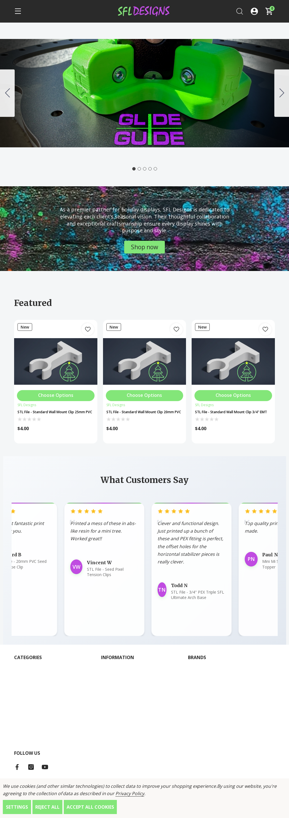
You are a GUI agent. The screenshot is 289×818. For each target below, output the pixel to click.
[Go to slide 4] (150, 168)
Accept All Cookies (90, 807)
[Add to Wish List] (88, 329)
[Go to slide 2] (281, 93)
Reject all (47, 807)
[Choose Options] (56, 394)
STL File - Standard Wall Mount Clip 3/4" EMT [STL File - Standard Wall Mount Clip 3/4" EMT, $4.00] (230, 415)
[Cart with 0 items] (268, 11)
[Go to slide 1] (133, 168)
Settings (17, 807)
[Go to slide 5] (7, 93)
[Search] (239, 11)
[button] (144, 247)
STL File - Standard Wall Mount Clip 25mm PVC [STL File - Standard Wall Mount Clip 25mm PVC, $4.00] (52, 415)
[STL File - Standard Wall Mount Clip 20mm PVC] (144, 361)
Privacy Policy (129, 793)
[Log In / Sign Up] (254, 11)
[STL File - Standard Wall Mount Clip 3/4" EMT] (233, 361)
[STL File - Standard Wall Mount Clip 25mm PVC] (55, 361)
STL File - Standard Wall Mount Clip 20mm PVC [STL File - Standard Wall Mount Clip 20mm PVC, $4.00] (141, 415)
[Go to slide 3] (144, 168)
